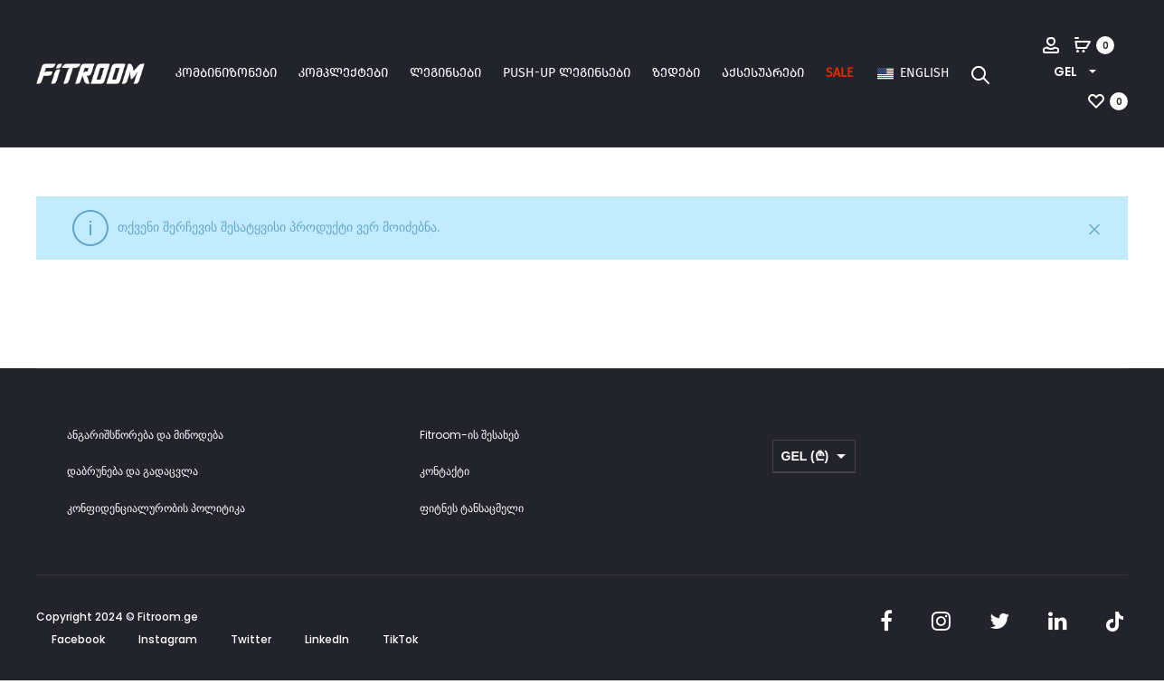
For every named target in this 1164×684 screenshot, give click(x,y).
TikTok (400, 644)
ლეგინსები (445, 73)
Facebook (78, 644)
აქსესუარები (763, 73)
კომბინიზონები (226, 73)
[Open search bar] (980, 74)
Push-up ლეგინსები (566, 73)
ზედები (676, 73)
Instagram (167, 644)
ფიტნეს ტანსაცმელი (472, 512)
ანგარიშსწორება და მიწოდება (145, 439)
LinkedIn (327, 644)
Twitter (251, 644)
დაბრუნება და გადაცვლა (132, 476)
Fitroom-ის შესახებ (469, 439)
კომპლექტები (343, 73)
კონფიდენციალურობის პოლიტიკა (156, 512)
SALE (839, 73)
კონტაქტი (444, 476)
